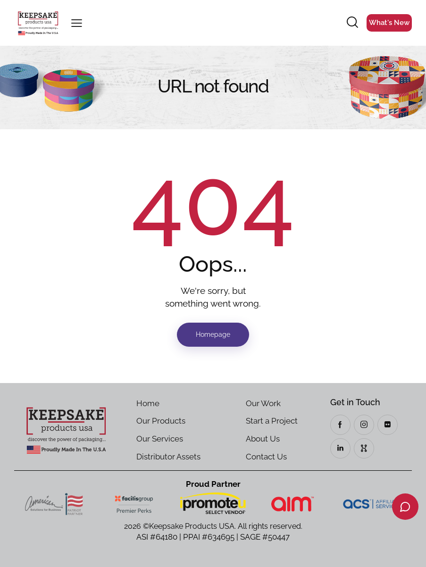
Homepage (213, 334)
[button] (76, 23)
